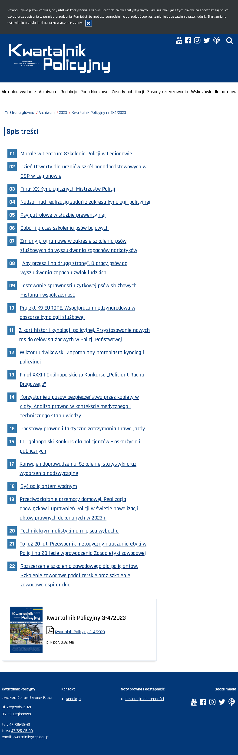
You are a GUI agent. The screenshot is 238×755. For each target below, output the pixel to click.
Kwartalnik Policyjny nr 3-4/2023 (99, 112)
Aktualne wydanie (19, 92)
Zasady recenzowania (167, 92)
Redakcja (68, 92)
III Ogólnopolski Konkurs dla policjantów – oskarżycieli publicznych (80, 446)
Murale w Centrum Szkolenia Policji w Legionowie (76, 153)
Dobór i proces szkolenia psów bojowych (64, 228)
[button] (229, 41)
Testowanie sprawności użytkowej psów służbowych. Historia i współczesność (79, 290)
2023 (63, 112)
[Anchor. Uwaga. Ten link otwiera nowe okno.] (216, 41)
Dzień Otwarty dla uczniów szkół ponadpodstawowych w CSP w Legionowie (83, 171)
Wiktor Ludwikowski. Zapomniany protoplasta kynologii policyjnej (82, 357)
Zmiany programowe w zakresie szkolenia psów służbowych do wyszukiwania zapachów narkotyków (78, 246)
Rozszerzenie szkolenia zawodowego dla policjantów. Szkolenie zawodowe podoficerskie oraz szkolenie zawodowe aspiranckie (79, 575)
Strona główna (21, 112)
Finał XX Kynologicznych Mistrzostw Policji (67, 189)
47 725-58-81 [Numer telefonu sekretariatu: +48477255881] (19, 724)
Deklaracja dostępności (144, 699)
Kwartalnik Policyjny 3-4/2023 (80, 631)
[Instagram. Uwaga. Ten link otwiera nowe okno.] (197, 41)
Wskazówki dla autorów (213, 92)
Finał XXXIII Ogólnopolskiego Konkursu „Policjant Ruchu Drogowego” (82, 379)
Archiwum (48, 92)
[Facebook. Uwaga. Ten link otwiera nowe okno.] (188, 41)
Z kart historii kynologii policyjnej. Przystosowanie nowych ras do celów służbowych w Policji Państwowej (84, 335)
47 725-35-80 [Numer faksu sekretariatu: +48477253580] (22, 730)
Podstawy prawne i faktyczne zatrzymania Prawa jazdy (82, 428)
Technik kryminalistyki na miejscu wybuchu (69, 530)
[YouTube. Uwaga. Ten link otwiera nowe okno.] (178, 41)
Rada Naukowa (94, 92)
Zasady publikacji (128, 92)
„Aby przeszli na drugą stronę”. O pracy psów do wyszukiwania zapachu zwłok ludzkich (73, 268)
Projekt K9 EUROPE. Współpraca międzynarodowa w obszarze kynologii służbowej (77, 312)
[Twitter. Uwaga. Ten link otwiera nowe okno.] (207, 41)
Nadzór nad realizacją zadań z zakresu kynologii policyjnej (85, 202)
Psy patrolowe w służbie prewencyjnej (63, 215)
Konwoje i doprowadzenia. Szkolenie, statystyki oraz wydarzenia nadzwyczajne (78, 469)
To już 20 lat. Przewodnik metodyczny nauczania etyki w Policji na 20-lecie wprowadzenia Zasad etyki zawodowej (83, 548)
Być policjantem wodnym (48, 486)
